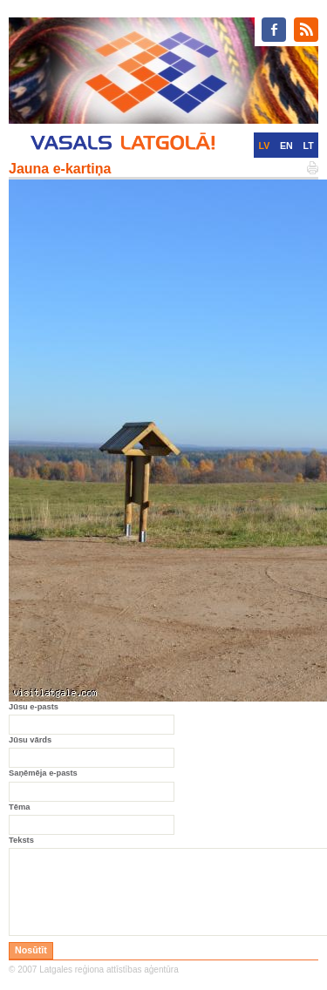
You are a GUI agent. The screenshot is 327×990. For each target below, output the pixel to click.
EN (286, 145)
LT (308, 145)
